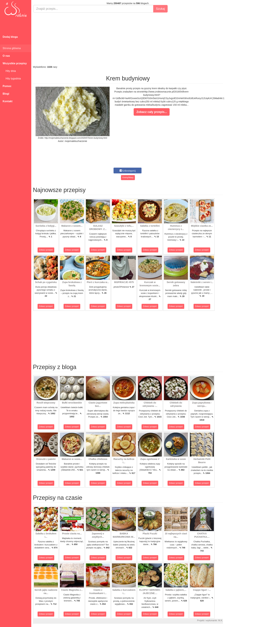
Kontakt (8, 101)
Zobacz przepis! (46, 250)
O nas (6, 55)
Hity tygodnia (12, 78)
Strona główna (12, 48)
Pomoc (7, 86)
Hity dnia (9, 71)
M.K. (220, 620)
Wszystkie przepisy (15, 63)
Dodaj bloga (10, 36)
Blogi (6, 93)
